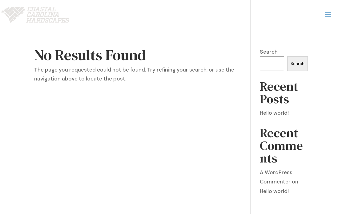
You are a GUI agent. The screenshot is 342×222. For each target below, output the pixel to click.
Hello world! (274, 112)
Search (269, 51)
